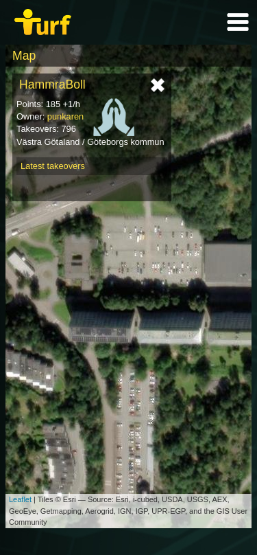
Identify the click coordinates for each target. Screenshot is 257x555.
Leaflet (20, 499)
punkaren (65, 116)
